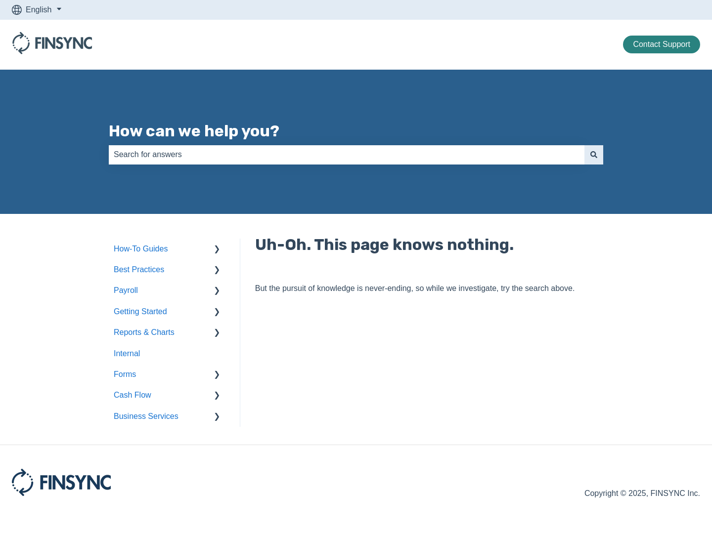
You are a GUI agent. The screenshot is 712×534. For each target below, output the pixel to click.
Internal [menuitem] (127, 353)
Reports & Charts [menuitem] (144, 332)
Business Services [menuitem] (146, 416)
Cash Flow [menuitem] (132, 395)
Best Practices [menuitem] (139, 269)
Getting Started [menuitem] (140, 311)
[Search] (593, 154)
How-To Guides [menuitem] (141, 249)
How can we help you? (194, 131)
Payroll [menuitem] (126, 290)
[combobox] (346, 154)
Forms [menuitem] (125, 374)
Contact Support (661, 44)
